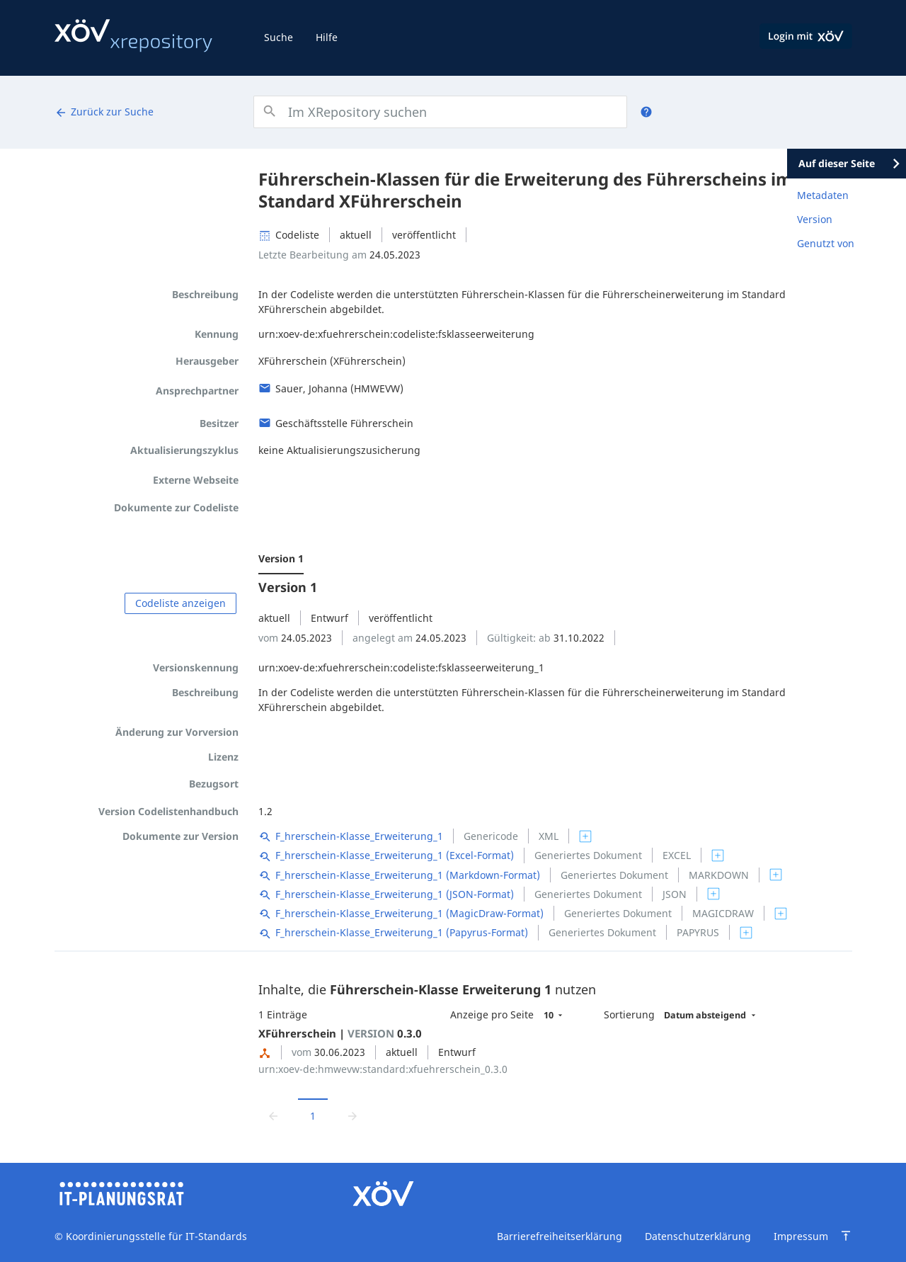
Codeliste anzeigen (180, 603)
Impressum (801, 1236)
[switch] (585, 836)
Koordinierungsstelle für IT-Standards (155, 1236)
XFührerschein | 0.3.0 (340, 1033)
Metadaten (823, 195)
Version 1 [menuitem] (281, 558)
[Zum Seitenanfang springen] (845, 1235)
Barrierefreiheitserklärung (559, 1236)
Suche (278, 37)
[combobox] (439, 112)
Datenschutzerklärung (698, 1236)
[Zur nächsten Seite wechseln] (352, 1115)
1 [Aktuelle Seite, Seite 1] (313, 1115)
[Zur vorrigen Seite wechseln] (273, 1115)
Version (814, 219)
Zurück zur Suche (104, 112)
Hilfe (327, 37)
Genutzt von (825, 243)
